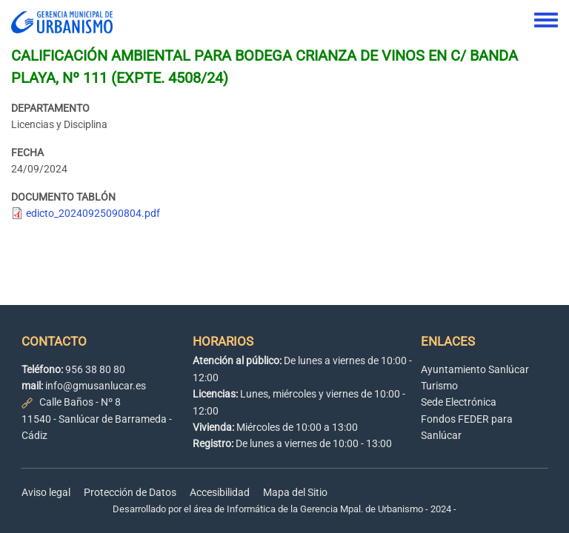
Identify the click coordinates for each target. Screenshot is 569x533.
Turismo (439, 386)
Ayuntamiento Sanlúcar (475, 369)
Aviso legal (45, 492)
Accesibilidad (220, 492)
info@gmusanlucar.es (95, 386)
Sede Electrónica (458, 402)
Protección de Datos (130, 492)
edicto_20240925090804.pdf (93, 213)
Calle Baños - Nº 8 (80, 402)
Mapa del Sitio (295, 492)
